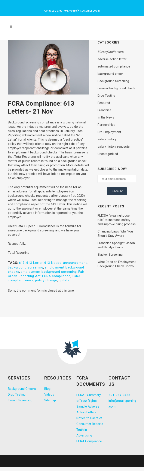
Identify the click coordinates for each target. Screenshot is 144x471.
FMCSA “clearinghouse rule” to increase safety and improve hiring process (117, 220)
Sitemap (50, 400)
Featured (104, 103)
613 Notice (53, 263)
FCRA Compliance (89, 441)
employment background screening (49, 272)
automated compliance (114, 66)
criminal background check (116, 88)
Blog (47, 389)
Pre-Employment (109, 132)
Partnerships (106, 125)
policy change (46, 280)
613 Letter (34, 263)
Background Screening (113, 81)
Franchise (104, 110)
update (64, 280)
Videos (49, 394)
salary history (107, 139)
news (29, 280)
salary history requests (114, 146)
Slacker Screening (110, 254)
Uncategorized (108, 154)
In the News (106, 117)
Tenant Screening (20, 400)
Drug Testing (106, 96)
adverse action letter (112, 59)
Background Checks (22, 389)
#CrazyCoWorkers (111, 52)
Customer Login (90, 10)
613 (22, 263)
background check (110, 74)
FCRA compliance (56, 276)
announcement (75, 263)
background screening (25, 267)
